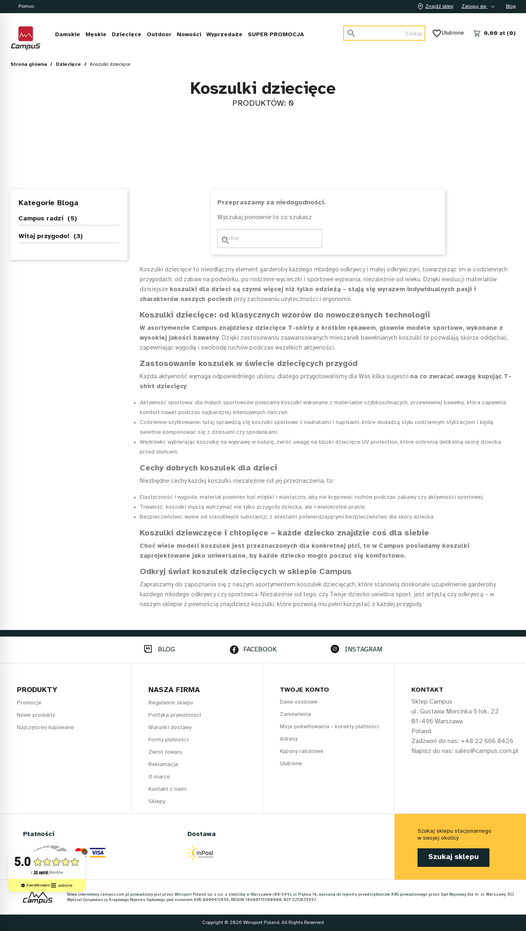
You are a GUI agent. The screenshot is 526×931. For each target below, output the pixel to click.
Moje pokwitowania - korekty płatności (329, 727)
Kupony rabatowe (301, 751)
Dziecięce (126, 35)
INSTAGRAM (363, 649)
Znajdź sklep (434, 7)
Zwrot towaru (165, 752)
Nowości (189, 35)
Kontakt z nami (167, 789)
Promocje (29, 703)
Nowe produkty (36, 715)
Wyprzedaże (224, 35)
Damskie (67, 35)
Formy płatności (168, 740)
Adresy (289, 739)
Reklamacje (163, 765)
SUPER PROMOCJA (276, 35)
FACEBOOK (260, 649)
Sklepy (156, 802)
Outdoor (159, 35)
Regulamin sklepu (170, 703)
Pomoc (26, 6)
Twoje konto (304, 689)
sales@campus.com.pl (487, 751)
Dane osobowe (299, 702)
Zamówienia (295, 714)
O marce (159, 777)
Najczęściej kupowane (45, 728)
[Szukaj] (384, 33)
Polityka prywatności (174, 715)
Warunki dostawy (169, 728)
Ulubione (449, 33)
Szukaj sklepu (453, 857)
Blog (511, 6)
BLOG (166, 649)
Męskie (95, 35)
